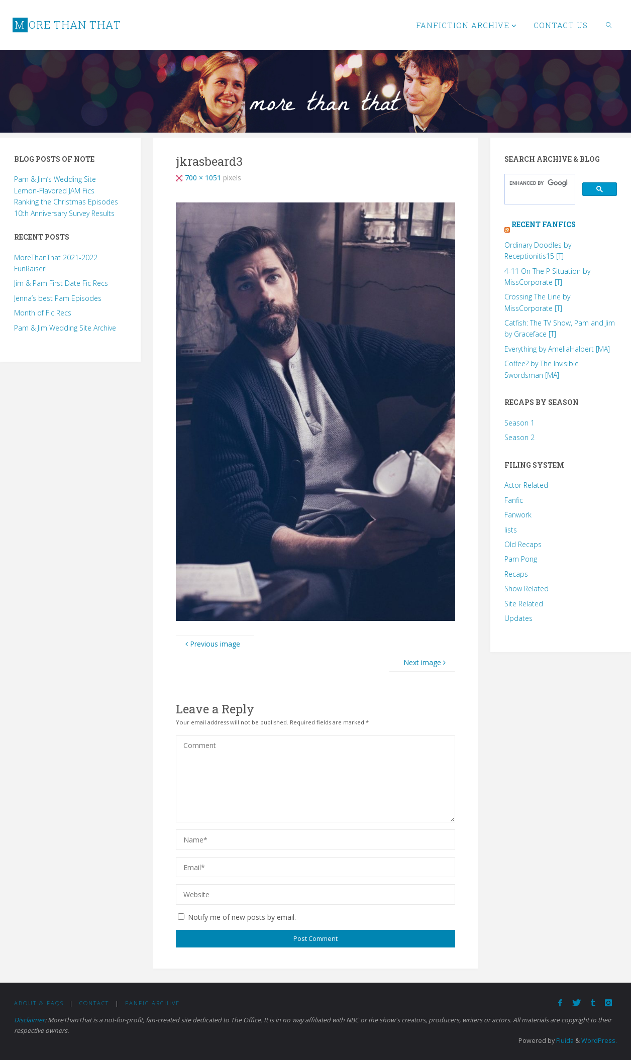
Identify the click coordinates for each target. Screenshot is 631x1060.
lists (510, 530)
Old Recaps (523, 544)
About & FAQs (39, 1003)
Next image (425, 662)
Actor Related (526, 485)
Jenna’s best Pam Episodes (57, 298)
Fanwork (518, 514)
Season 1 (519, 423)
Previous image (211, 644)
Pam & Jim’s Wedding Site (55, 179)
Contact (94, 1003)
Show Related (526, 588)
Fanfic (513, 500)
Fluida (564, 1040)
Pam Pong (520, 559)
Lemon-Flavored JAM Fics (54, 190)
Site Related (523, 603)
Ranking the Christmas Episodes (66, 201)
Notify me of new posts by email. (242, 917)
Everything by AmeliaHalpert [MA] (557, 349)
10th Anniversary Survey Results (64, 213)
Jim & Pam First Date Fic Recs (61, 283)
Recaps (516, 574)
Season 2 (519, 437)
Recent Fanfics (543, 224)
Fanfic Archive (152, 1003)
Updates (518, 618)
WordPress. (599, 1040)
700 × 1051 (204, 177)
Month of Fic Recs (42, 312)
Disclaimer (29, 1020)
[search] (538, 182)
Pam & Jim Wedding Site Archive (65, 328)
